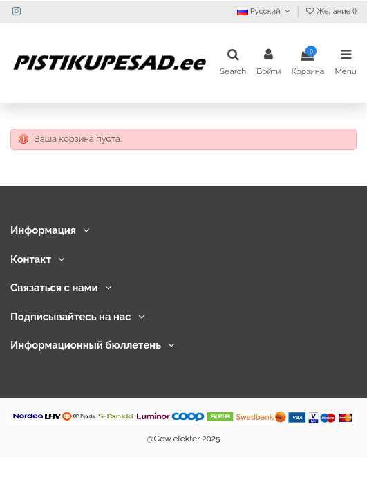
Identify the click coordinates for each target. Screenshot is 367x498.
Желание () (331, 11)
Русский (264, 11)
